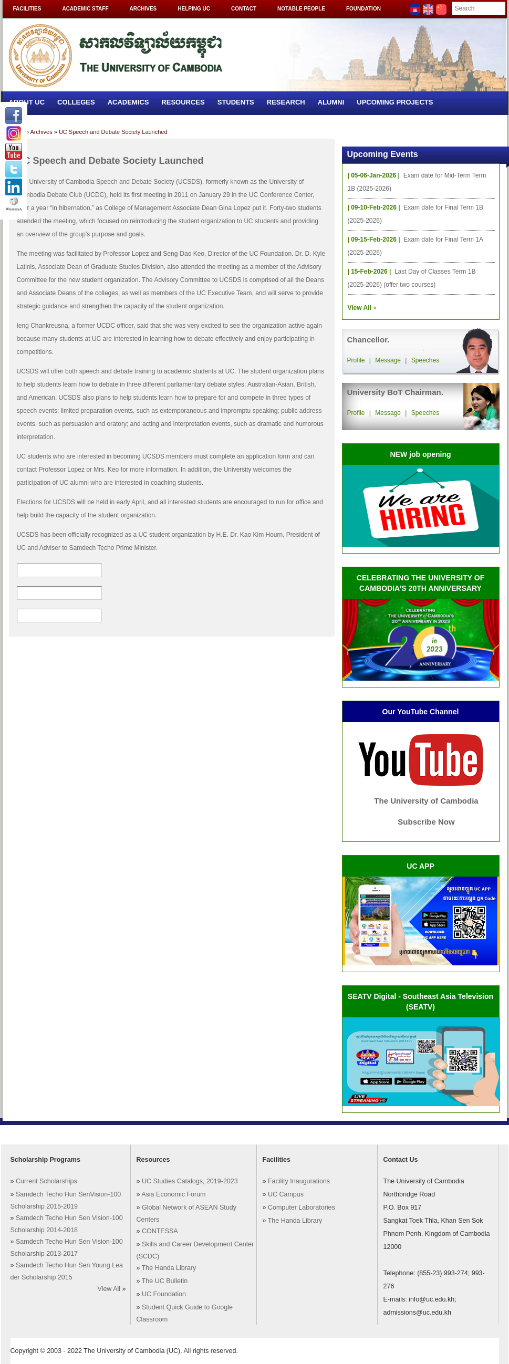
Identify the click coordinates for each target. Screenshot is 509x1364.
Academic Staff (85, 9)
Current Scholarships (46, 1181)
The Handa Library (169, 1268)
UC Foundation (164, 1294)
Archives (143, 9)
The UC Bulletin (165, 1281)
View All (109, 1289)
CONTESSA (160, 1231)
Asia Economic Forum (173, 1194)
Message (388, 360)
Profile (356, 360)
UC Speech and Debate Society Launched (113, 132)
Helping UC (194, 9)
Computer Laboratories (301, 1207)
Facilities (27, 9)
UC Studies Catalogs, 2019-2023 (190, 1181)
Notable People (301, 9)
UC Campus (286, 1194)
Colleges (76, 102)
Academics (128, 102)
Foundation (363, 9)
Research (286, 102)
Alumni (331, 102)
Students (235, 102)
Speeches (425, 360)
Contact (243, 9)
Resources (182, 102)
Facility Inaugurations (299, 1181)
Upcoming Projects (395, 102)
